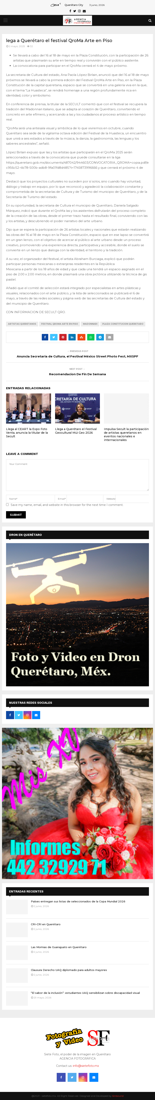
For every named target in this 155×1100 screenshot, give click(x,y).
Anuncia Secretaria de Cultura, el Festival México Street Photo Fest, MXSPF (77, 356)
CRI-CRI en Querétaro (46, 924)
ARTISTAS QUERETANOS (22, 324)
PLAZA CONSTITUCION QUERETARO (122, 324)
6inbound (118, 1095)
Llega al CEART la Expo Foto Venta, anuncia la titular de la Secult (27, 432)
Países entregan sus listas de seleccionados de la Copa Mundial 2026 (78, 901)
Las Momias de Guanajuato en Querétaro (59, 947)
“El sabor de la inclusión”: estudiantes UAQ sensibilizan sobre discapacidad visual (85, 992)
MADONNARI (90, 324)
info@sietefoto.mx (86, 1066)
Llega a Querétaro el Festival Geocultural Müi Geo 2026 (76, 430)
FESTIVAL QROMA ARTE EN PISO (59, 324)
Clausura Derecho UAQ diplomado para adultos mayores (69, 970)
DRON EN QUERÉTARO (25, 535)
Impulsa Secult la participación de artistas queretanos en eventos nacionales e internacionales (126, 434)
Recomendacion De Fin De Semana (77, 374)
